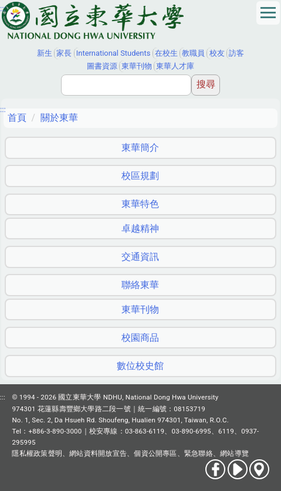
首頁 (17, 117)
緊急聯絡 (198, 453)
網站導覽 (234, 453)
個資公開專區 (155, 453)
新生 (44, 53)
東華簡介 (140, 147)
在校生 (166, 53)
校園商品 (140, 337)
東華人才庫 (175, 66)
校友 (217, 53)
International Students (113, 53)
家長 (64, 53)
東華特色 (140, 203)
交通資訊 (140, 256)
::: (3, 8)
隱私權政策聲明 (37, 453)
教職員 (193, 53)
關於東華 (59, 117)
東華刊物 (136, 66)
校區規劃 (140, 175)
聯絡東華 (140, 284)
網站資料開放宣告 (98, 453)
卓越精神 (140, 228)
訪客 (236, 53)
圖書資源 (102, 66)
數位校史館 (140, 365)
